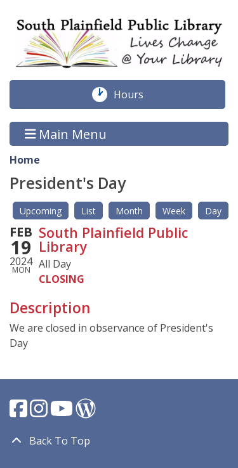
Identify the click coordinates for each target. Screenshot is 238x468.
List (88, 211)
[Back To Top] (119, 440)
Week (173, 211)
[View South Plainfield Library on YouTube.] (63, 412)
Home (25, 160)
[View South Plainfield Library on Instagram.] (40, 412)
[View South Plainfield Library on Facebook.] (20, 412)
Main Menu (66, 133)
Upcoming (41, 211)
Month (129, 211)
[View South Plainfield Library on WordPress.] (86, 412)
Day (213, 211)
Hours (135, 94)
